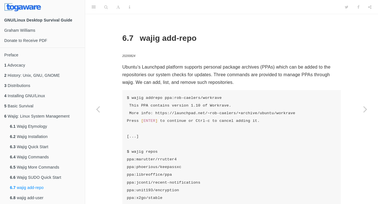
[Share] (370, 7)
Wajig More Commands (34, 167)
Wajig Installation (29, 136)
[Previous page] (98, 109)
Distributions (17, 85)
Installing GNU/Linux (24, 96)
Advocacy (14, 65)
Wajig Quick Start (29, 146)
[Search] (106, 7)
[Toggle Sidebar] (93, 7)
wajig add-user (26, 198)
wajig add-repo (27, 187)
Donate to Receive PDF (25, 40)
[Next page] (365, 109)
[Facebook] (358, 7)
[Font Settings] (118, 7)
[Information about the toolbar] (130, 7)
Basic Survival (18, 106)
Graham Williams (19, 30)
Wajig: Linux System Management (37, 116)
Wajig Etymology (28, 126)
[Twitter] (347, 7)
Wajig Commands (29, 157)
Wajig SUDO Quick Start (35, 177)
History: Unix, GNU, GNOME (32, 75)
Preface (11, 55)
